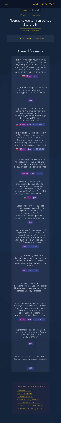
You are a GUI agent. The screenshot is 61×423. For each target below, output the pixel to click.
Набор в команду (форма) (28, 400)
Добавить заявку (30, 30)
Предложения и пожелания (28, 402)
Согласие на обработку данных (30, 409)
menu (6, 4)
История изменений (25, 396)
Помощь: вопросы (24, 393)
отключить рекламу (30, 15)
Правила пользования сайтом (30, 406)
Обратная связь (24, 390)
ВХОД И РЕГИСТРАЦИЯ (44, 4)
